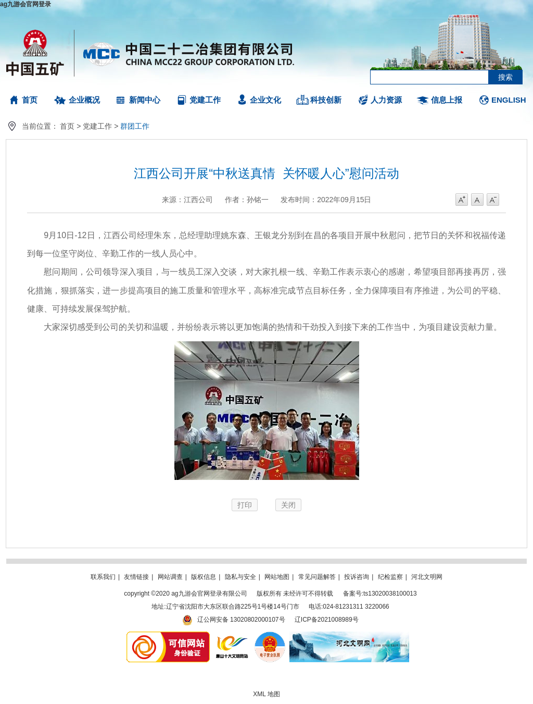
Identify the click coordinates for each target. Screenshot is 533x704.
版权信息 (203, 577)
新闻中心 (144, 99)
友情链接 (136, 577)
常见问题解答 (317, 577)
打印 (244, 505)
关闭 (288, 505)
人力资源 (386, 99)
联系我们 (103, 577)
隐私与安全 (240, 577)
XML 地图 (266, 694)
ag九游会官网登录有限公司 (150, 52)
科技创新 (325, 99)
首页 (29, 99)
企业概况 (84, 99)
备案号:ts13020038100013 (380, 593)
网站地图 (276, 577)
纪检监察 (390, 577)
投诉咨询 (356, 577)
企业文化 (265, 99)
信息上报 (446, 99)
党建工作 (205, 99)
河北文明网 (426, 577)
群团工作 (134, 126)
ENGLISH (508, 99)
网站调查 (170, 577)
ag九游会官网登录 (25, 4)
